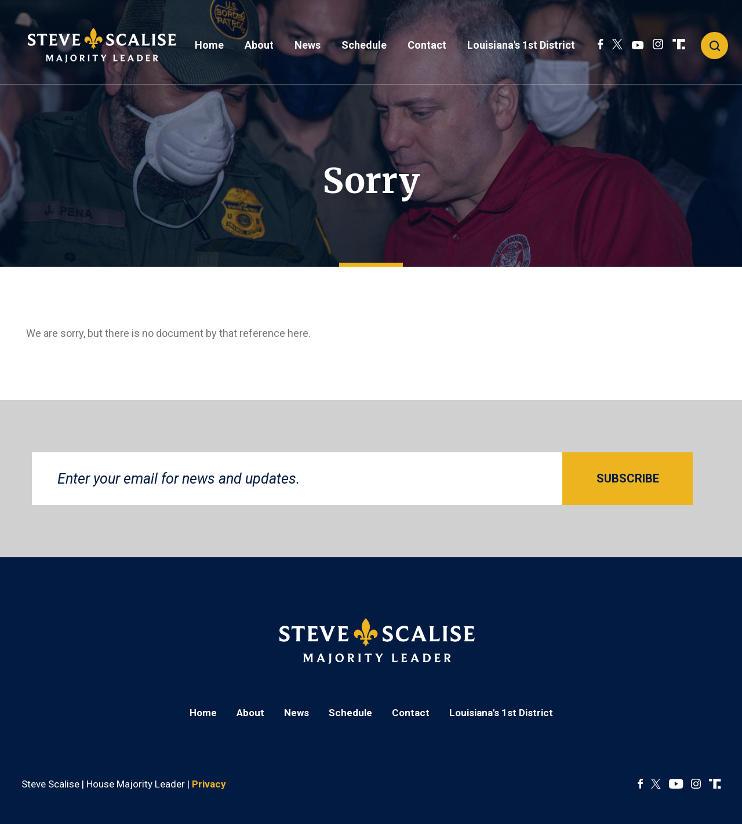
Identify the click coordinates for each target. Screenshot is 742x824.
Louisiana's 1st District (521, 45)
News (307, 45)
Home (209, 45)
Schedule (364, 45)
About (259, 45)
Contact (427, 45)
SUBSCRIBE (627, 478)
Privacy (209, 784)
